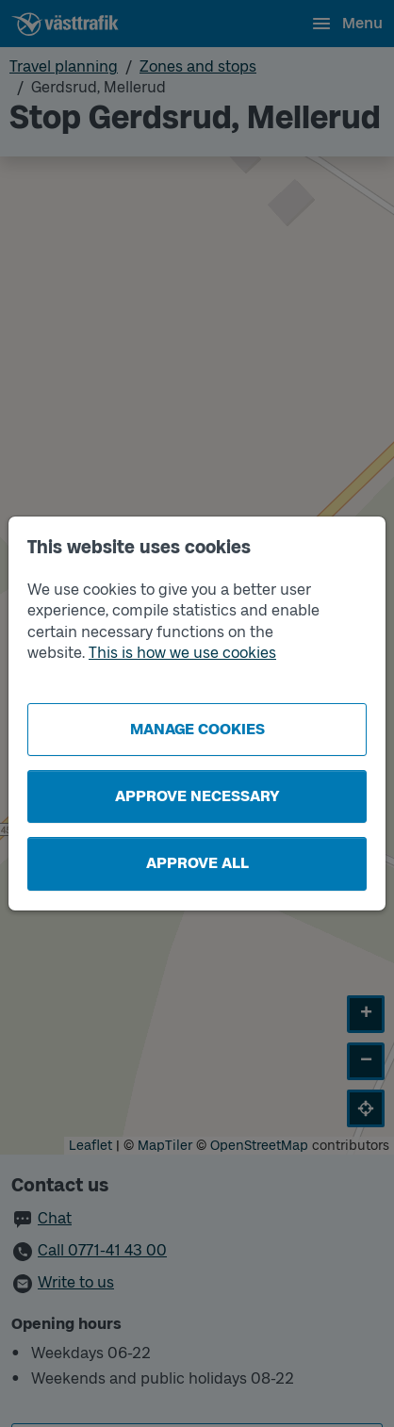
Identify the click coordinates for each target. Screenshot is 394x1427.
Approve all (197, 863)
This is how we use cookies (182, 653)
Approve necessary (197, 796)
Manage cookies (197, 729)
